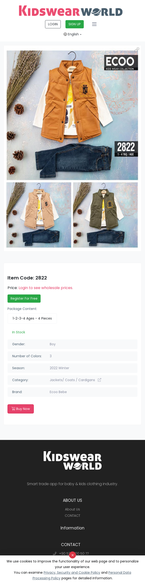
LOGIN (53, 24)
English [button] (71, 34)
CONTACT (72, 515)
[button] (137, 49)
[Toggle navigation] (94, 24)
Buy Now (20, 408)
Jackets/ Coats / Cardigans (75, 380)
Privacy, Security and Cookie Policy (72, 572)
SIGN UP (75, 24)
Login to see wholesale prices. (46, 287)
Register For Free (24, 298)
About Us (72, 509)
